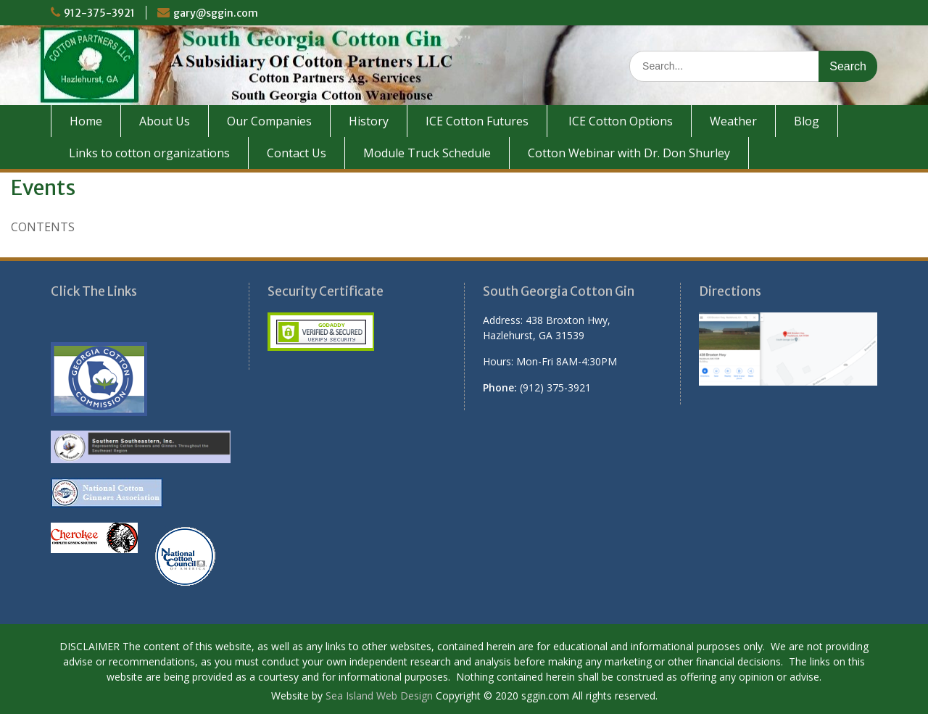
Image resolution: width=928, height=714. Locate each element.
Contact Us (296, 153)
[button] (572, 353)
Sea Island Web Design (379, 695)
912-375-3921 (99, 13)
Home (86, 121)
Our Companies (269, 121)
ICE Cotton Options (619, 121)
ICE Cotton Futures (477, 121)
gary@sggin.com (215, 13)
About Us (164, 121)
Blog (806, 121)
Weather (733, 121)
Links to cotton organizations (149, 153)
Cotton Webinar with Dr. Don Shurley (629, 153)
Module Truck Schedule (427, 153)
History (369, 121)
